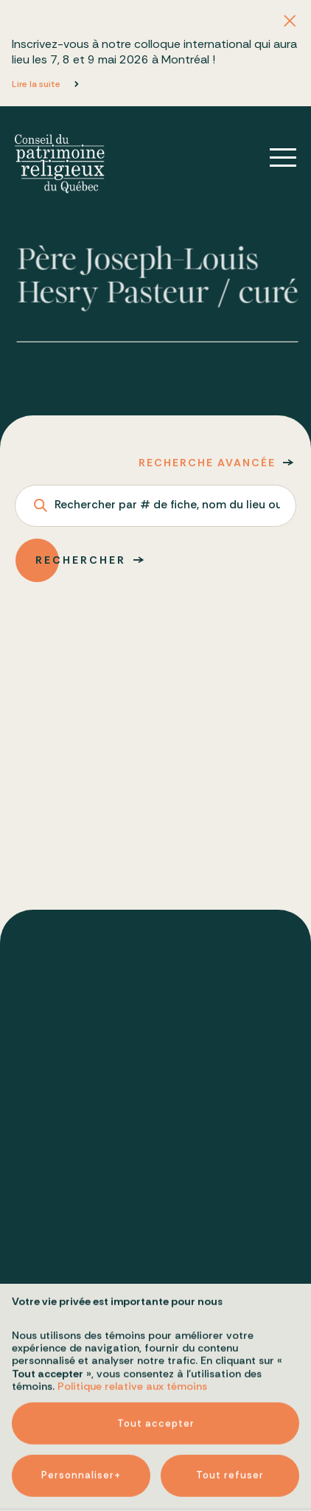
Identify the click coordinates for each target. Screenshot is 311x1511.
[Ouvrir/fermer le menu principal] (272, 157)
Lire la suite (36, 84)
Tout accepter (156, 1313)
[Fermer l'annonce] (289, 21)
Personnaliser (81, 1365)
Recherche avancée (207, 462)
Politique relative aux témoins (132, 1275)
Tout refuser (230, 1365)
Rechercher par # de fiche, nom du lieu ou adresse (167, 506)
